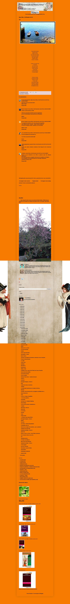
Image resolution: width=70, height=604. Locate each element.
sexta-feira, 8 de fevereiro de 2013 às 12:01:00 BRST (36, 153)
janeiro (22, 453)
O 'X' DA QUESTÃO (24, 473)
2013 (21, 327)
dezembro (23, 328)
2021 (21, 314)
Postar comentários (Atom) (29, 182)
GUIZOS (22, 380)
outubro (23, 331)
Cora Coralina (24, 375)
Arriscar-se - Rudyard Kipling (27, 401)
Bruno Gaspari (25, 108)
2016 (21, 322)
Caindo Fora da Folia (25, 428)
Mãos (22, 346)
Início (21, 293)
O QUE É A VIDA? (28, 270)
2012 (21, 455)
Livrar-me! (23, 362)
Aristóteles (23, 449)
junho (22, 338)
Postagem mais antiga (46, 180)
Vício (22, 414)
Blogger (41, 593)
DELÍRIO (21, 198)
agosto (23, 335)
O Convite (23, 410)
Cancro (22, 378)
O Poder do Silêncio (25, 439)
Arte (22, 394)
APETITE (23, 431)
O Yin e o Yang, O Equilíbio (26, 396)
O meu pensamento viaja (27, 99)
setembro (23, 333)
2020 (21, 315)
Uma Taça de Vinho (25, 352)
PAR (22, 383)
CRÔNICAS (22, 464)
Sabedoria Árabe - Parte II (26, 430)
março (22, 343)
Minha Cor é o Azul (25, 347)
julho (22, 336)
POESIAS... (27, 93)
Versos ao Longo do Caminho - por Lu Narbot (31, 426)
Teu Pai (22, 422)
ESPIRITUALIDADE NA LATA (26, 465)
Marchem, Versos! (25, 407)
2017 (21, 320)
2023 (21, 311)
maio (22, 339)
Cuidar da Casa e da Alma (26, 384)
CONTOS (22, 462)
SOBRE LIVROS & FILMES (25, 478)
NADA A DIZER (23, 472)
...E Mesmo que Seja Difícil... (27, 417)
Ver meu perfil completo (29, 299)
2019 (21, 317)
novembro (23, 330)
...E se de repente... (25, 397)
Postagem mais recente (24, 180)
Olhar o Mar (23, 368)
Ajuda (22, 420)
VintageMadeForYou (40, 14)
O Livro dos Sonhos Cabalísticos (28, 404)
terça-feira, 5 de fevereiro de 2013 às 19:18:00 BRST (39, 132)
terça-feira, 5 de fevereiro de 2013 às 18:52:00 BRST (39, 108)
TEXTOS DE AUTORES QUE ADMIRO (27, 479)
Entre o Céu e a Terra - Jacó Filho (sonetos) (30, 433)
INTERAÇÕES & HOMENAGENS (26, 468)
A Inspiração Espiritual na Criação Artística (30, 388)
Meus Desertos (24, 393)
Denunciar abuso (23, 482)
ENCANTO (23, 365)
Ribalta (22, 389)
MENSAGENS (22, 471)
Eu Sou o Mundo (24, 446)
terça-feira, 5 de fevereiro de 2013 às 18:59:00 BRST (39, 121)
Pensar (22, 412)
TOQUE (22, 406)
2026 (21, 306)
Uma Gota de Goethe (25, 372)
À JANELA (26, 264)
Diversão (23, 409)
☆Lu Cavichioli (25, 132)
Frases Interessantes (25, 359)
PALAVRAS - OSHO (25, 354)
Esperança (23, 367)
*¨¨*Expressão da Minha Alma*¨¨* (32, 4)
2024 (21, 309)
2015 (21, 324)
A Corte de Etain (24, 349)
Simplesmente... (24, 438)
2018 (21, 319)
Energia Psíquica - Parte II (26, 381)
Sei (21, 436)
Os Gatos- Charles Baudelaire (27, 423)
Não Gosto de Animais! (26, 441)
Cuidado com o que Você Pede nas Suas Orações (32, 370)
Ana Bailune (27, 297)
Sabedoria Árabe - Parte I (26, 443)
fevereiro (23, 344)
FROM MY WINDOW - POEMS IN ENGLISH (29, 466)
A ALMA (21, 459)
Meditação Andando (25, 451)
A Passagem (24, 444)
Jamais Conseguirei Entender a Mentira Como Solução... (33, 357)
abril (22, 341)
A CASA (21, 461)
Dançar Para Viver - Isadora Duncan (29, 376)
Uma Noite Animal (25, 373)
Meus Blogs (23, 402)
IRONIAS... (22, 469)
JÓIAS (22, 351)
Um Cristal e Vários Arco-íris (27, 435)
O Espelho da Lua (25, 425)
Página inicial (35, 180)
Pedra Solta (23, 415)
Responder (24, 105)
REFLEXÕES (22, 476)
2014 (21, 325)
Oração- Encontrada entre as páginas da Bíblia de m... (33, 391)
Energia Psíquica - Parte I (26, 418)
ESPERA (22, 363)
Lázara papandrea (26, 144)
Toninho (23, 153)
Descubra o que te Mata (26, 447)
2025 (21, 307)
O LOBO (22, 360)
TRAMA (22, 386)
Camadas (23, 399)
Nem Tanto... (24, 355)
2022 (21, 312)
